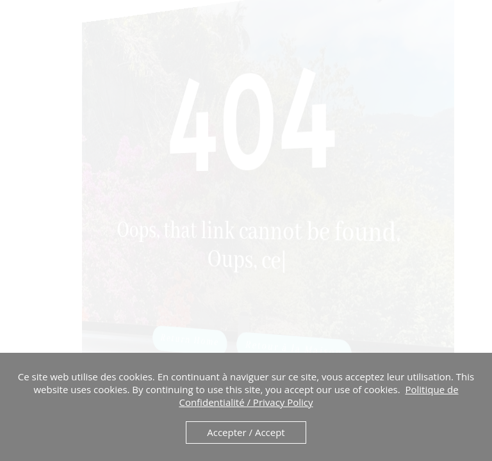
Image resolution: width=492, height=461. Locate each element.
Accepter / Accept (245, 432)
